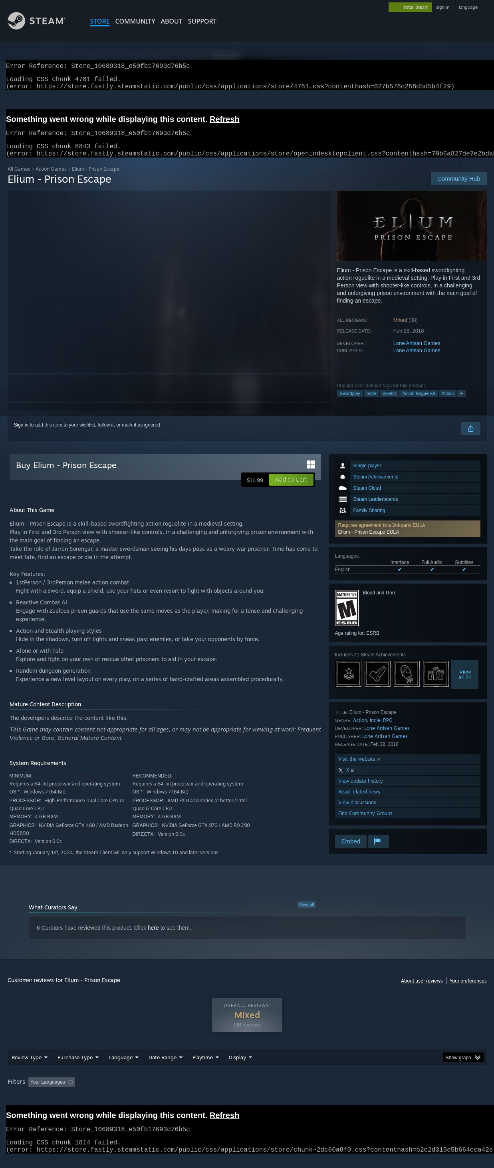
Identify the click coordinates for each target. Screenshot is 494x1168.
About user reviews (422, 990)
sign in (442, 7)
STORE (100, 21)
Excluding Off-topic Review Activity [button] (128, 1091)
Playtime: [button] (190, 1091)
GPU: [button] (382, 1091)
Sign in (21, 434)
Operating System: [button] (314, 1091)
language (468, 7)
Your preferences (468, 990)
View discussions (357, 812)
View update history (360, 790)
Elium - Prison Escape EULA (368, 541)
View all (306, 914)
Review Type (27, 1067)
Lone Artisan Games (416, 353)
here (153, 937)
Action (448, 403)
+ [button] (461, 403)
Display (237, 1067)
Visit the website (360, 768)
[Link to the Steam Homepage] (43, 27)
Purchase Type (75, 1067)
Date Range (163, 1067)
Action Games (51, 178)
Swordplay (350, 403)
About (172, 21)
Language (121, 1067)
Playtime (202, 1067)
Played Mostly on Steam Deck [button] (247, 1091)
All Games (19, 178)
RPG (388, 730)
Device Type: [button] (417, 1091)
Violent (389, 403)
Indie (371, 403)
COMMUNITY (135, 21)
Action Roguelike (418, 403)
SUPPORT (202, 21)
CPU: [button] (355, 1091)
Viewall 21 (464, 684)
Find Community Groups (365, 823)
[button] (407, 538)
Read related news (359, 801)
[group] (247, 1092)
